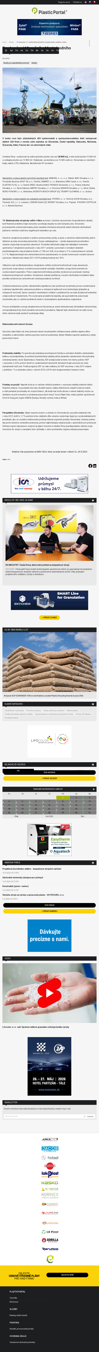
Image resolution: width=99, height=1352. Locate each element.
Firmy (16, 50)
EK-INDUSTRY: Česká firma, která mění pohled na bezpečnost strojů (37, 565)
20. (36, 809)
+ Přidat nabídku (49, 911)
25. (9, 813)
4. (9, 801)
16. (76, 805)
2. (76, 798)
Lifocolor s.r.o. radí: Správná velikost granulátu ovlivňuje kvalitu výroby (35, 1027)
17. (90, 805)
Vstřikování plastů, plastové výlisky (19, 714)
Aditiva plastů (72, 710)
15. (63, 805)
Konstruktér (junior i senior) (15, 886)
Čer (83, 816)
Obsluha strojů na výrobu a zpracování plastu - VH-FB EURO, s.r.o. (33, 895)
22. (63, 809)
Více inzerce (49, 772)
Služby (34, 63)
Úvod (4, 42)
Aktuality (37, 50)
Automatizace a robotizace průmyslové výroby (54, 714)
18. (9, 809)
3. (89, 798)
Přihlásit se (77, 2)
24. (90, 809)
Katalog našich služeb (18, 1315)
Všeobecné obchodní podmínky (22, 1342)
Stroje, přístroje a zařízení (54, 710)
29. (63, 813)
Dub (16, 816)
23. (76, 809)
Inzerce (21, 50)
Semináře (47, 50)
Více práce (50, 905)
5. (22, 801)
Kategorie (11, 50)
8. (63, 801)
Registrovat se (64, 2)
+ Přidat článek (49, 617)
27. (36, 813)
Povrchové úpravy (33, 710)
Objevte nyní (67, 1275)
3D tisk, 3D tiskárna (83, 714)
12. (22, 805)
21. (49, 809)
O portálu (13, 1298)
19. (22, 809)
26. (22, 813)
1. (63, 798)
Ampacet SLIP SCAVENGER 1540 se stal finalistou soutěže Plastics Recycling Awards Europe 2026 (43, 696)
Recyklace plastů (11, 718)
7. (49, 801)
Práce (57, 50)
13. (36, 805)
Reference (14, 1302)
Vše (18, 771)
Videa (52, 50)
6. (36, 801)
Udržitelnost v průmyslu (14, 710)
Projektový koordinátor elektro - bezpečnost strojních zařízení (31, 869)
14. (49, 805)
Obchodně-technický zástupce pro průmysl (22, 877)
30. (76, 813)
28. (49, 813)
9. (76, 801)
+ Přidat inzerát (49, 778)
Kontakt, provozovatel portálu (22, 1329)
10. (90, 801)
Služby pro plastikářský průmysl (16, 63)
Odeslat (88, 1116)
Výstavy (42, 50)
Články (32, 50)
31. (90, 813)
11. (9, 805)
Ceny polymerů (27, 50)
